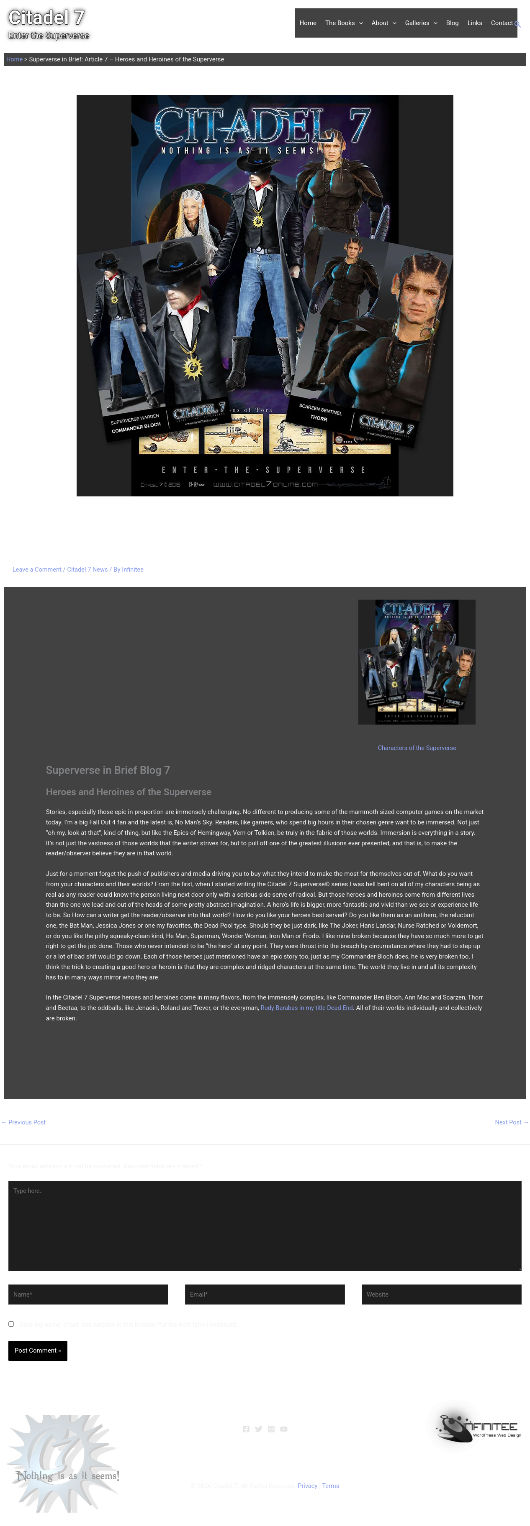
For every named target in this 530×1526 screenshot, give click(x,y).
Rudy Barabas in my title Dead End (308, 1007)
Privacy (307, 1489)
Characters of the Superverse (417, 747)
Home (308, 23)
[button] (359, 23)
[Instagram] (271, 1432)
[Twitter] (258, 1432)
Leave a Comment (38, 569)
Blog (452, 23)
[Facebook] (246, 1432)
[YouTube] (284, 1432)
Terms (331, 1489)
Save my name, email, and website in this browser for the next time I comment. (129, 1328)
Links (475, 23)
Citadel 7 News (90, 569)
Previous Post (24, 1122)
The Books (344, 23)
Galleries (421, 23)
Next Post (511, 1122)
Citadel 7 (46, 17)
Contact (502, 23)
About (384, 23)
